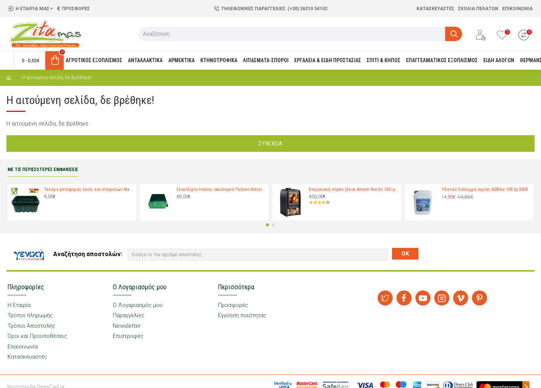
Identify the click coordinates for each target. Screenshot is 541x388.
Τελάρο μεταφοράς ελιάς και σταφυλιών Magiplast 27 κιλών (89, 189)
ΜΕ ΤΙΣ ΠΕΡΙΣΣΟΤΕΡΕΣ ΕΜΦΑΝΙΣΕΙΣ (43, 169)
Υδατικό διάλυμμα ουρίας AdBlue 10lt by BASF (485, 189)
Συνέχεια (270, 144)
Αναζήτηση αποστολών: (87, 254)
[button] (267, 224)
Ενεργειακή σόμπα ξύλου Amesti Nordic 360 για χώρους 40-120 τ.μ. (353, 189)
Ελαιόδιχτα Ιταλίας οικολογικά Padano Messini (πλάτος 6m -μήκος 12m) (221, 189)
